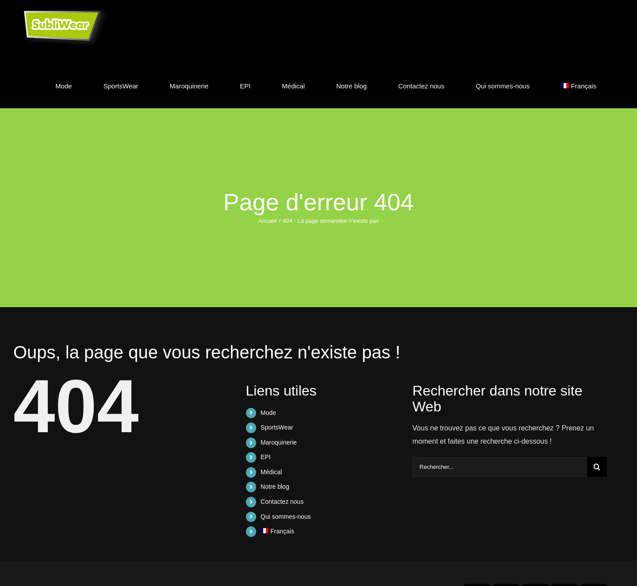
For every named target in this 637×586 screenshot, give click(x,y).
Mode (268, 412)
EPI (266, 456)
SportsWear (277, 427)
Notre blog (275, 486)
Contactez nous (282, 501)
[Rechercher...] (499, 467)
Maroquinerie (279, 442)
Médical (271, 472)
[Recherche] (597, 467)
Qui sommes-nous (286, 516)
